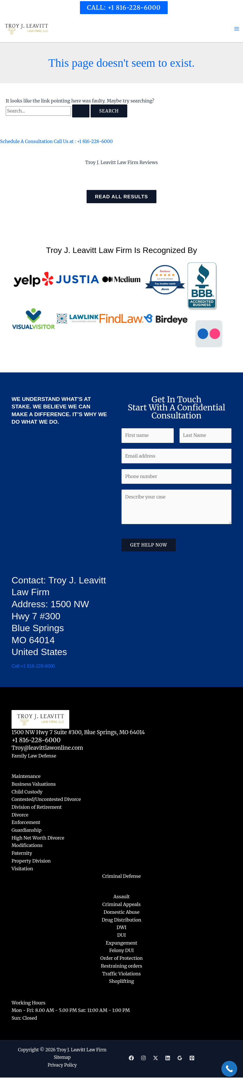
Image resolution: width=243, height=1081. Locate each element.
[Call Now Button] (229, 1069)
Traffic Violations (121, 973)
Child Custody (27, 793)
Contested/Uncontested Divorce (46, 801)
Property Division (31, 861)
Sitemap (62, 1056)
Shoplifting (121, 980)
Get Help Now (148, 548)
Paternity (22, 854)
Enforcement (26, 823)
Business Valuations (34, 785)
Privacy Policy (62, 1064)
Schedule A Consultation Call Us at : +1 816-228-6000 (58, 143)
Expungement (121, 942)
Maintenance (26, 778)
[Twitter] (155, 1057)
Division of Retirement (37, 808)
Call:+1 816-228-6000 (34, 667)
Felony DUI (121, 950)
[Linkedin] (167, 1057)
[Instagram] (143, 1057)
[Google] (179, 1057)
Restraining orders (121, 965)
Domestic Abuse (121, 912)
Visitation (22, 869)
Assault (121, 897)
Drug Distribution (121, 920)
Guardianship (27, 831)
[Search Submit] (80, 112)
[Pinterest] (192, 1057)
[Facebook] (131, 1057)
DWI (121, 927)
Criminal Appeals (121, 904)
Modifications (27, 846)
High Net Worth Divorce (38, 838)
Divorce (20, 816)
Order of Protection (121, 958)
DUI (121, 935)
